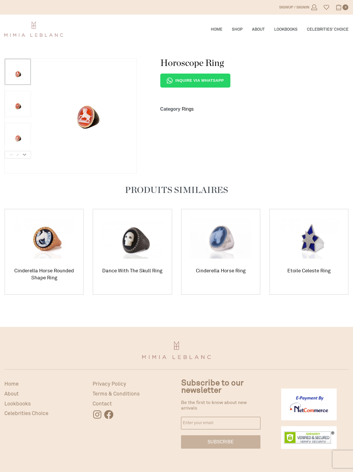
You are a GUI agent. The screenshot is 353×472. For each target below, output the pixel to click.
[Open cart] (342, 7)
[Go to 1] (18, 72)
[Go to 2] (18, 104)
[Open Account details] (298, 7)
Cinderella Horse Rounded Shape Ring (44, 274)
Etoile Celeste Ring (308, 272)
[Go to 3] (18, 136)
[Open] (326, 7)
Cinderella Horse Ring (221, 271)
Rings (188, 109)
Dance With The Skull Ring (132, 271)
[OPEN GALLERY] (87, 109)
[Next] (24, 155)
